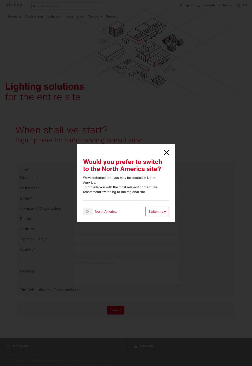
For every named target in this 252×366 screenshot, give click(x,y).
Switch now (157, 211)
